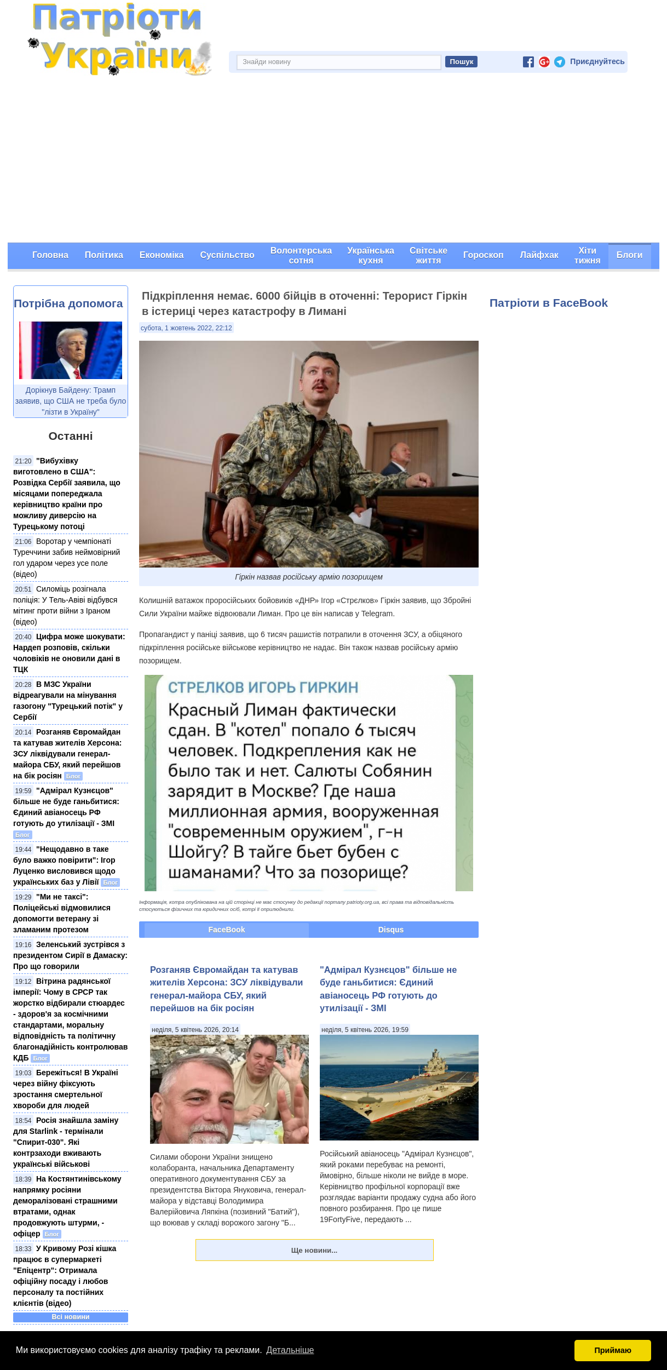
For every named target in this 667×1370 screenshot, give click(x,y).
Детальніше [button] (290, 1350)
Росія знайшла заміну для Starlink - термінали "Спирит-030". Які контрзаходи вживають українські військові (65, 1142)
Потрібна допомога (68, 303)
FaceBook (227, 929)
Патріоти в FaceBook (549, 302)
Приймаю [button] (612, 1350)
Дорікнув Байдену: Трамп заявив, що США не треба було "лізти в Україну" (71, 401)
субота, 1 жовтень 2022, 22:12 (186, 328)
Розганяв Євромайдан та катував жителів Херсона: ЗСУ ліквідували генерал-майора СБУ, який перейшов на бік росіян (67, 753)
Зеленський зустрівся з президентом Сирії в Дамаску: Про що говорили (70, 955)
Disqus (391, 929)
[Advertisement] (333, 160)
